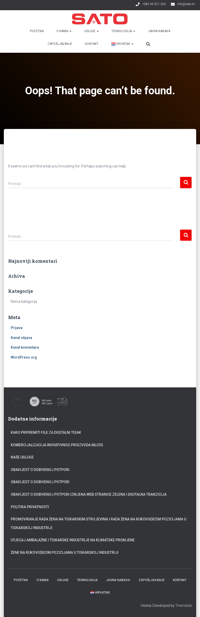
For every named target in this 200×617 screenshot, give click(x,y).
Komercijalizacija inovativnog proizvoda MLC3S (57, 445)
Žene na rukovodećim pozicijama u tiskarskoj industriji (64, 552)
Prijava (16, 328)
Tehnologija (123, 31)
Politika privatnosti (30, 507)
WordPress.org (24, 357)
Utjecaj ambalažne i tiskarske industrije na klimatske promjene (73, 540)
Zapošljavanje (59, 44)
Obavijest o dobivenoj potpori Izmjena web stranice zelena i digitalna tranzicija (89, 494)
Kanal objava (21, 338)
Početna (37, 31)
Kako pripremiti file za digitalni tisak (46, 432)
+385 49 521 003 (154, 4)
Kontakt (91, 44)
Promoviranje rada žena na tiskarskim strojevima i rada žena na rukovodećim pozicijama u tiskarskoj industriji (98, 523)
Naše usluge (22, 457)
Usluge (91, 31)
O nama (63, 31)
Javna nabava (159, 31)
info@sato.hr (186, 4)
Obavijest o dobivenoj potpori (40, 470)
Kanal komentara (25, 347)
